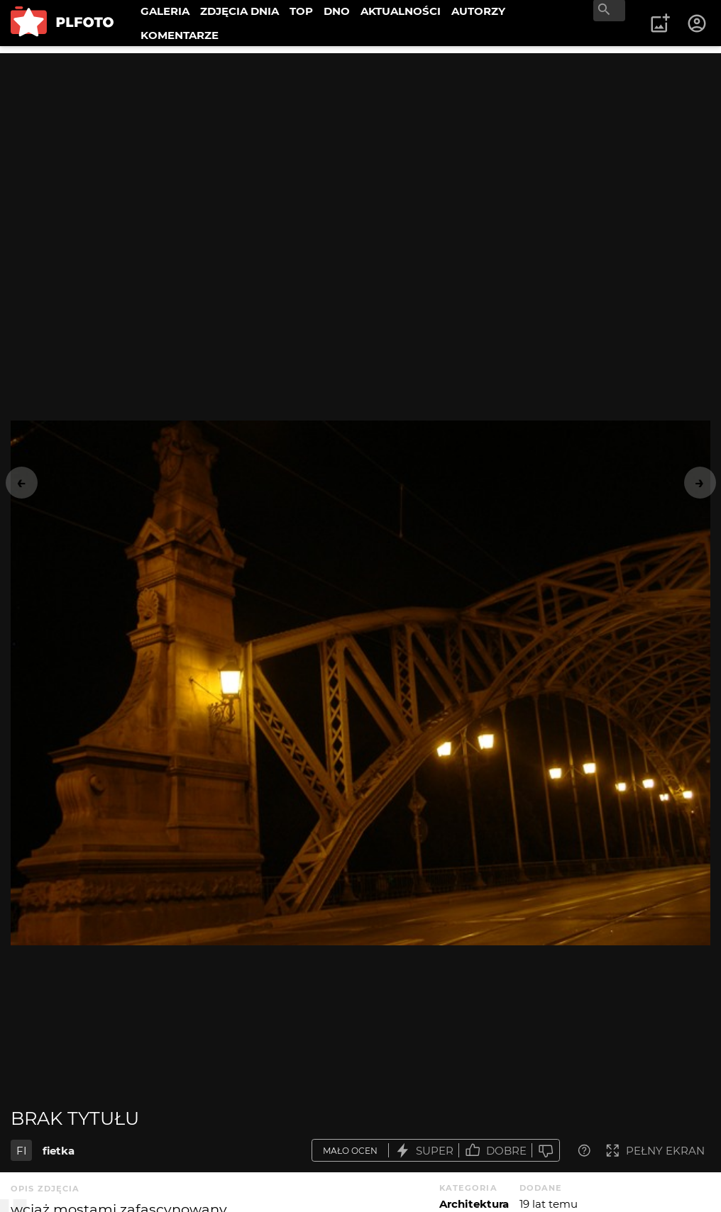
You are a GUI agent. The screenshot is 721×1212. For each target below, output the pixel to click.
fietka (59, 1150)
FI (21, 1150)
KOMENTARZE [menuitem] (180, 35)
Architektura (474, 1204)
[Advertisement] (360, 152)
